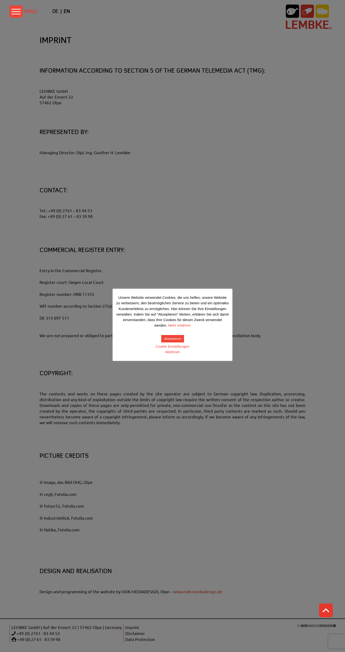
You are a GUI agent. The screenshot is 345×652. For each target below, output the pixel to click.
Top (326, 610)
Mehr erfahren (179, 325)
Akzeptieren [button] (172, 338)
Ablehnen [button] (172, 352)
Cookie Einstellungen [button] (173, 346)
